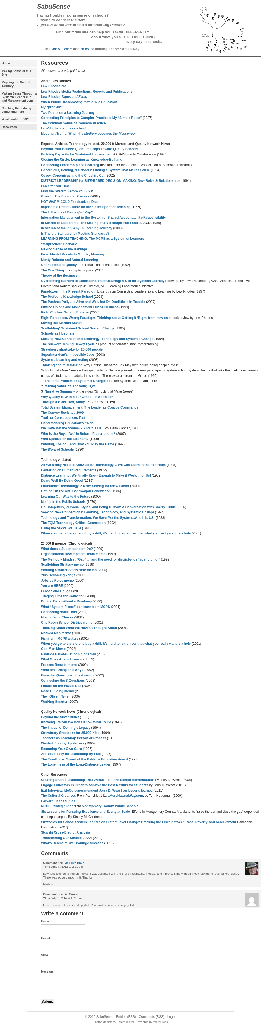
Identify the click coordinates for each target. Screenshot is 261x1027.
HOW (85, 49)
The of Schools (57, 449)
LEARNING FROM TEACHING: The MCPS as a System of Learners (92, 239)
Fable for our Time (55, 186)
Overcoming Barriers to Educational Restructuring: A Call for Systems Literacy (102, 281)
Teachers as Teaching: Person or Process (73, 738)
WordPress (160, 1021)
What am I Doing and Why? (62, 670)
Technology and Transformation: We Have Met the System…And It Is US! (98, 518)
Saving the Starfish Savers (61, 323)
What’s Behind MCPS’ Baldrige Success (72, 843)
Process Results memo (59, 665)
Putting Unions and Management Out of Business (80, 307)
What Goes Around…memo (62, 659)
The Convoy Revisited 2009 (62, 412)
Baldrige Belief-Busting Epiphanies (68, 654)
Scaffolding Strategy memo (62, 564)
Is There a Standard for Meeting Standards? (75, 233)
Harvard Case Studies (58, 801)
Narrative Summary (60, 391)
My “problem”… (53, 107)
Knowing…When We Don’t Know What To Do (76, 722)
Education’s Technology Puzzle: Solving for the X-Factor (85, 486)
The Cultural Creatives (58, 796)
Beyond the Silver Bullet (60, 717)
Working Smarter (54, 702)
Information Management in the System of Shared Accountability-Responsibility (103, 217)
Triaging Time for (63, 596)
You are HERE (52, 586)
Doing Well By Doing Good (62, 480)
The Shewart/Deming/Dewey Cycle (68, 344)
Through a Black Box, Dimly (63, 402)
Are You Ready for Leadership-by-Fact (71, 754)
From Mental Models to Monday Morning (72, 254)
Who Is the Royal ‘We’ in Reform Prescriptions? (78, 434)
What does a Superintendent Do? (67, 549)
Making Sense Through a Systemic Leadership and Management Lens (19, 97)
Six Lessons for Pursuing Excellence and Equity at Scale (85, 812)
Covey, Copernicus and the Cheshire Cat (72, 175)
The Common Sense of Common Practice (73, 123)
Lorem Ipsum (125, 1021)
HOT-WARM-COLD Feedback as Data (69, 202)
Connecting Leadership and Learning (70, 165)
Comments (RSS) (151, 1017)
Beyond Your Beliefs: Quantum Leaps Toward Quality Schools (89, 149)
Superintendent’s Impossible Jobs (67, 355)
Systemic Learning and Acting (64, 360)
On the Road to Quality (59, 265)
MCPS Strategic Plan (57, 806)
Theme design (102, 1021)
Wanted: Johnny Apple (62, 743)
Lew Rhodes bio (53, 86)
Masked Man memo (56, 633)
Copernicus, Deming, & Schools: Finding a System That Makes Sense (95, 170)
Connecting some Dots (59, 612)
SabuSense (104, 1017)
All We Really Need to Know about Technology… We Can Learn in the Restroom (103, 465)
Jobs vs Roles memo (57, 580)
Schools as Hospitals (57, 333)
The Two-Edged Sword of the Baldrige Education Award (84, 759)
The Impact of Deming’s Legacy (65, 728)
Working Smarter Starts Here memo (69, 570)
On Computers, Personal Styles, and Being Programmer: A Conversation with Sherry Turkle (108, 507)
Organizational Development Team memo (73, 554)
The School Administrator (133, 780)
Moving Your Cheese (57, 617)
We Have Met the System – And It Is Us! (72, 428)
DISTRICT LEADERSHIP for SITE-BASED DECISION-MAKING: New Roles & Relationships (110, 181)
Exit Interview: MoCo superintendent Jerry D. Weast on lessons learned (97, 790)
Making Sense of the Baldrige (64, 249)
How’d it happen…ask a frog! (64, 128)
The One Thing (52, 270)
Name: (45, 921)
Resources (9, 126)
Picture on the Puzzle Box (61, 686)
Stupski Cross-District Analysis (65, 832)
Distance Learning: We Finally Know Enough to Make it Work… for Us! (96, 475)
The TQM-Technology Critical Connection (73, 523)
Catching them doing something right (16, 109)
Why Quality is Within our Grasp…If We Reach (77, 397)
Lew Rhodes (64, 97)
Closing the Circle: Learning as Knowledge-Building (81, 159)
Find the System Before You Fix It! (67, 191)
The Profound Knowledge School (67, 297)
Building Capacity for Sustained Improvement (76, 154)
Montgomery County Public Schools (110, 806)
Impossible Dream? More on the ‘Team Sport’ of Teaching (86, 207)
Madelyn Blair (74, 862)
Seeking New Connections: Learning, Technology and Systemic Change (97, 339)
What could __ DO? (15, 119)
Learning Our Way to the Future (65, 496)
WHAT (57, 49)
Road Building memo (57, 691)
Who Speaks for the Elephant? (65, 439)
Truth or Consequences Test (63, 418)
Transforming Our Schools (61, 838)
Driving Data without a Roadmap (66, 601)
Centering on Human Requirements (68, 470)
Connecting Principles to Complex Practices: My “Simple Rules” (91, 118)
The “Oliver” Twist (55, 696)
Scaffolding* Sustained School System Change (77, 328)
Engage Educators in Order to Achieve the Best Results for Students (94, 785)
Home (6, 63)
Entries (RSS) (126, 1017)
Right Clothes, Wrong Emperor (65, 312)
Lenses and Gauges (56, 591)
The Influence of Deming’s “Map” (67, 212)
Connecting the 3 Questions (63, 680)
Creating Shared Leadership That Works (72, 780)
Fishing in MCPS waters (59, 638)
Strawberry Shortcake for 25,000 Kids (70, 733)
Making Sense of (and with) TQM (70, 386)
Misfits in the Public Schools (63, 502)
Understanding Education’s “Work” (68, 423)
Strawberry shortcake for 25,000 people (72, 349)
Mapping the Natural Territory (16, 83)
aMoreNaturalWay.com (125, 796)
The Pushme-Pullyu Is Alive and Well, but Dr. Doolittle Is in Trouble (93, 302)
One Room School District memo (67, 622)
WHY (68, 49)
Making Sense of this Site (16, 72)
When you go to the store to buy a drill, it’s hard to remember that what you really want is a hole (116, 533)
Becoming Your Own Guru (61, 749)
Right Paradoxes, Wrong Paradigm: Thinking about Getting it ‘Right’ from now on (104, 318)
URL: (44, 954)
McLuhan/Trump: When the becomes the (88, 133)
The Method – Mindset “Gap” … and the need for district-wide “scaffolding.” (100, 559)
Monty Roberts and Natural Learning (69, 260)
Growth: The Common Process (65, 196)
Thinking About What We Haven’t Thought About (79, 628)
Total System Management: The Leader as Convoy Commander (90, 407)
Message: (48, 971)
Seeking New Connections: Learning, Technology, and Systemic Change (97, 512)
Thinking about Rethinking (61, 365)
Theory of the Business (59, 275)
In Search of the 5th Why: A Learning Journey (76, 228)
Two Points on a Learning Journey (68, 113)
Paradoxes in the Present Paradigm (68, 291)
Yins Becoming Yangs (58, 575)
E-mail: (46, 938)
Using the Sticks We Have (61, 528)
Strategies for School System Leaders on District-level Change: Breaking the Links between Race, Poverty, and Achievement (138, 822)
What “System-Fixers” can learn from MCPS (75, 607)
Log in (171, 1017)
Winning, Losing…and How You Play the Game (77, 444)
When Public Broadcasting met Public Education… (80, 102)
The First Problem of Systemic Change (75, 381)
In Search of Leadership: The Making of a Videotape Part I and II (91, 223)
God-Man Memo (53, 649)
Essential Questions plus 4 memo (67, 675)
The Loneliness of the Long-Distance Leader (75, 764)
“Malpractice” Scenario (59, 244)
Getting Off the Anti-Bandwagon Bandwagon (76, 491)
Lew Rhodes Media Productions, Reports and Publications (86, 91)
